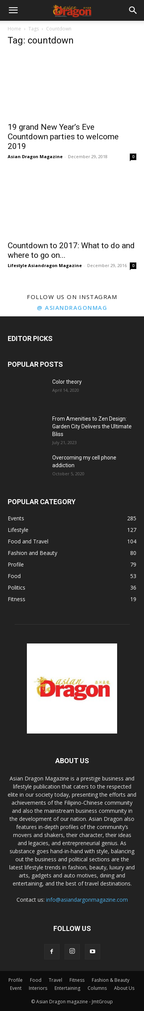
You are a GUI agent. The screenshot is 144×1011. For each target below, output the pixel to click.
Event (16, 988)
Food (35, 980)
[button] (13, 10)
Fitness (77, 980)
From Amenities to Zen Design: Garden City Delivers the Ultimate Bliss (92, 426)
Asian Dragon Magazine (35, 156)
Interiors (38, 988)
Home (14, 28)
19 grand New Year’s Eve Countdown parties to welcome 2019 (63, 136)
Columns (97, 988)
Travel (55, 980)
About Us (124, 988)
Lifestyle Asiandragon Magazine (45, 265)
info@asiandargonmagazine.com (87, 899)
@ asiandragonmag (72, 307)
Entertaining (67, 988)
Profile (15, 980)
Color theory (67, 382)
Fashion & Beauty (110, 980)
